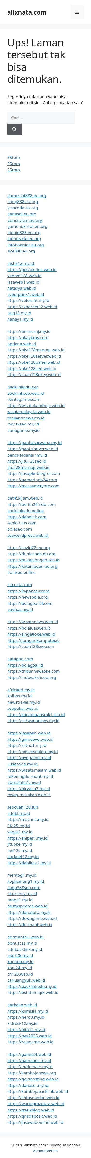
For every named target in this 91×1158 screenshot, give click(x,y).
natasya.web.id (21, 288)
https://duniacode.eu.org (31, 554)
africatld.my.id (21, 690)
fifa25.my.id (18, 825)
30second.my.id (22, 764)
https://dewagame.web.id (32, 918)
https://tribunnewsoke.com (33, 671)
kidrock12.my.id (22, 1023)
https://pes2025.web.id (29, 1036)
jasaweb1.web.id (23, 282)
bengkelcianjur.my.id (27, 455)
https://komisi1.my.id (27, 1011)
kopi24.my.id (19, 967)
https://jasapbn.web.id (29, 733)
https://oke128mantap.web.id (36, 350)
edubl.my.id (18, 813)
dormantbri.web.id (25, 937)
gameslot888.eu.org (26, 195)
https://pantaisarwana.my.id (34, 442)
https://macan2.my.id (28, 819)
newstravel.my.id (23, 702)
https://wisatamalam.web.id (34, 770)
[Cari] (14, 129)
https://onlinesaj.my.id (28, 331)
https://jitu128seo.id (26, 461)
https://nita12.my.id (26, 1029)
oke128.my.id (20, 955)
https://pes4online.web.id (32, 269)
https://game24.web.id (29, 1054)
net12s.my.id (19, 850)
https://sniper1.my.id (27, 838)
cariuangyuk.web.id (26, 980)
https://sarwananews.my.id (33, 720)
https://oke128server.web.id (34, 356)
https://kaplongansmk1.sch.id (36, 714)
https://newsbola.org (27, 597)
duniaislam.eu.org (24, 220)
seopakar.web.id (22, 708)
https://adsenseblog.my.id (32, 751)
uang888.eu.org (22, 201)
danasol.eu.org (21, 214)
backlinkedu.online (25, 510)
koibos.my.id (19, 696)
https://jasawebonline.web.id (35, 1122)
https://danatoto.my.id (29, 912)
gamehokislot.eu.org (27, 226)
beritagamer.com (23, 399)
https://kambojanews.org (31, 1073)
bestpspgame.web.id (27, 906)
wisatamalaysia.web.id (29, 411)
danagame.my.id (23, 430)
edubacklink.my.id (24, 949)
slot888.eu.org (21, 251)
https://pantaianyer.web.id (32, 448)
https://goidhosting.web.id (33, 1079)
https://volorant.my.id (28, 300)
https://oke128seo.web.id (31, 368)
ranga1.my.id (20, 900)
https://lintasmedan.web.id (33, 1097)
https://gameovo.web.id (30, 739)
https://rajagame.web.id (30, 1042)
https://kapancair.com (28, 591)
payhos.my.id (20, 609)
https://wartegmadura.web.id (35, 1103)
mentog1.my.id (21, 875)
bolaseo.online (21, 572)
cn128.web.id (20, 974)
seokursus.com (21, 523)
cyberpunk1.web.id (25, 294)
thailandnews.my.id (26, 418)
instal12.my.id (20, 263)
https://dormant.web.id (29, 924)
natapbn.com (20, 659)
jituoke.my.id (19, 844)
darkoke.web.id (22, 1005)
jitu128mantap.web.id (28, 467)
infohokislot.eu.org (25, 245)
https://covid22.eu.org (28, 547)
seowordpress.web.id (27, 535)
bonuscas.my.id (22, 943)
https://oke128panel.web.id (33, 362)
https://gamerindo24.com (32, 479)
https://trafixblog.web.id (30, 1110)
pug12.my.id (19, 312)
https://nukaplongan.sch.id (33, 560)
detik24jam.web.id (25, 498)
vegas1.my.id (20, 832)
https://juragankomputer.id (33, 640)
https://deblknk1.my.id (29, 863)
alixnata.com (26, 12)
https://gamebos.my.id (29, 1060)
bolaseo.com (19, 529)
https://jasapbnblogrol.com (33, 473)
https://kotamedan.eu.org (32, 566)
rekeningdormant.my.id (30, 776)
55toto (13, 157)
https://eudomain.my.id (30, 1066)
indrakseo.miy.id (23, 424)
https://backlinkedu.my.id (32, 986)
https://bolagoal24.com (29, 603)
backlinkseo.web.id (25, 393)
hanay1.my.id (20, 319)
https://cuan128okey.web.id (34, 374)
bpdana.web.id (21, 344)
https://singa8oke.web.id (31, 634)
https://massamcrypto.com (33, 485)
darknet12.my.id (23, 856)
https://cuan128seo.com (30, 646)
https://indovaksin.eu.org (31, 677)
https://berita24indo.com (31, 504)
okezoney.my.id (22, 893)
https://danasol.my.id (27, 1085)
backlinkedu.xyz (22, 387)
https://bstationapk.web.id (32, 992)
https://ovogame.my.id (29, 757)
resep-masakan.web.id (29, 794)
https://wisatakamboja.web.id (36, 405)
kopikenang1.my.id (25, 881)
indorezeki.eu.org (24, 238)
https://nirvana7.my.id (28, 788)
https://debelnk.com (27, 517)
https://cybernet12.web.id (32, 306)
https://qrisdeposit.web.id (32, 1116)
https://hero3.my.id (25, 1017)
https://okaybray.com (28, 337)
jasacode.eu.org (22, 208)
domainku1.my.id (24, 782)
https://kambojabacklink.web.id (37, 1091)
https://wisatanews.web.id (32, 621)
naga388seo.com (23, 887)
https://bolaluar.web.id (29, 628)
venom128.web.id (24, 275)
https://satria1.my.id (26, 745)
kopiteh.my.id (20, 961)
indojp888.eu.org (23, 232)
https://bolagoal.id (25, 665)
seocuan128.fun (22, 807)
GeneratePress (45, 1150)
